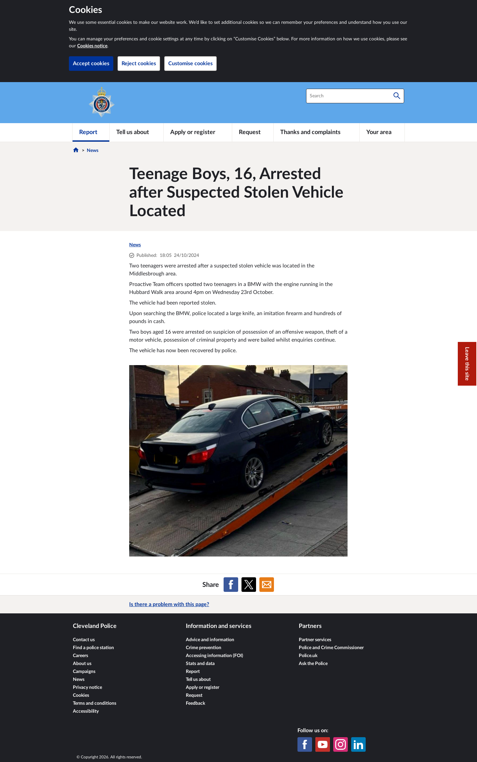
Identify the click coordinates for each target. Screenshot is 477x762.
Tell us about (198, 679)
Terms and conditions (94, 703)
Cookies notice (92, 46)
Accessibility (86, 711)
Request (194, 695)
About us (82, 663)
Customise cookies (190, 63)
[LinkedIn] (358, 744)
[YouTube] (322, 744)
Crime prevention (203, 647)
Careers (80, 655)
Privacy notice (87, 687)
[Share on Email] (266, 584)
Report (193, 671)
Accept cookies (91, 63)
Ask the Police (313, 663)
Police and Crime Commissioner (331, 647)
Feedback (195, 703)
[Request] (252, 132)
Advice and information (210, 640)
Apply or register (202, 687)
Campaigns (84, 671)
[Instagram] (340, 744)
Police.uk (308, 655)
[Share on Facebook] (231, 584)
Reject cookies (139, 63)
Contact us (84, 640)
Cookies (81, 695)
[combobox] (355, 96)
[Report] (91, 132)
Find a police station (93, 647)
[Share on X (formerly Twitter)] (248, 584)
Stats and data (200, 663)
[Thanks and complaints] (316, 132)
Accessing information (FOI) (214, 655)
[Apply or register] (198, 132)
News (92, 150)
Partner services (315, 640)
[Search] (397, 96)
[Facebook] (304, 744)
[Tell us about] (136, 132)
